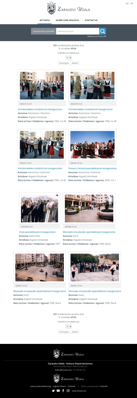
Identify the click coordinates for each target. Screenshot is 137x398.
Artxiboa (45, 20)
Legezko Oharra (59, 386)
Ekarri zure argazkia (67, 20)
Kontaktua (91, 20)
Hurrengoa (64, 63)
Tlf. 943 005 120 (79, 370)
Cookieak (71, 386)
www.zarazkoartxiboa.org (40, 386)
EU (127, 3)
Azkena (75, 63)
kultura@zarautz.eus (63, 370)
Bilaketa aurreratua (95, 36)
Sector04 (103, 386)
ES (132, 3)
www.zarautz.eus (79, 391)
